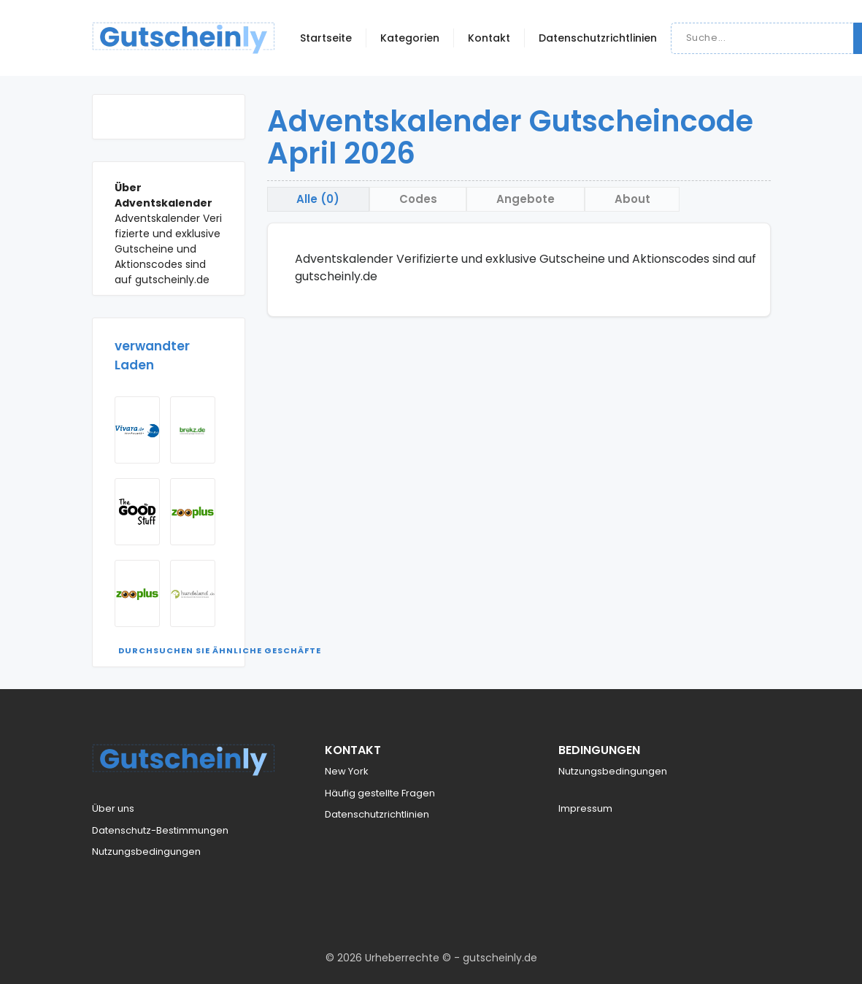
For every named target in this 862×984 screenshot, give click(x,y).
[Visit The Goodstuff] (137, 512)
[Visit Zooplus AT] (137, 593)
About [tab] (634, 199)
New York (347, 771)
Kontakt (489, 38)
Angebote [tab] (527, 199)
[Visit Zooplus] (193, 512)
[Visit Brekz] (193, 430)
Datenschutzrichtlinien (598, 38)
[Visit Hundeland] (193, 593)
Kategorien (409, 38)
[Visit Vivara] (137, 430)
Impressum (585, 808)
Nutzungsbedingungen (146, 851)
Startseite (326, 38)
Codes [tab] (419, 199)
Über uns (113, 808)
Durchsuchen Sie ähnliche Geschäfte (219, 650)
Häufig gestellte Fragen (380, 793)
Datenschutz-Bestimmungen (160, 830)
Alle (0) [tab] (318, 199)
